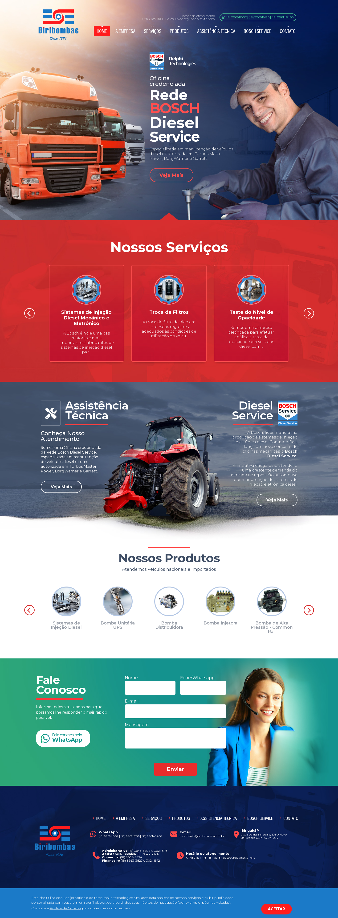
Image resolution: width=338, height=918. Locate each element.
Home (102, 30)
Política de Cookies (65, 908)
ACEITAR (276, 909)
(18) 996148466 (282, 17)
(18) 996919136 (259, 17)
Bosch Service (257, 30)
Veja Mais (171, 175)
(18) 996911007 (236, 17)
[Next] (309, 313)
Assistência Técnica (216, 30)
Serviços (152, 30)
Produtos (179, 30)
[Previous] (29, 313)
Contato (288, 30)
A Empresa (125, 30)
